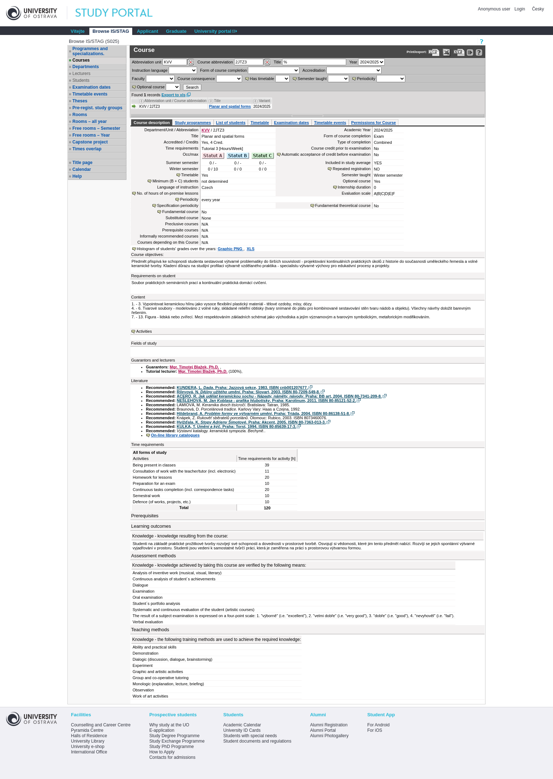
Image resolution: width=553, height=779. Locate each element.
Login (519, 9)
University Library (87, 741)
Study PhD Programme (171, 746)
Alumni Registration (329, 724)
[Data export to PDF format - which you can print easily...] (434, 52)
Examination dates (91, 87)
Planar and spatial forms (230, 107)
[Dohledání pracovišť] (191, 62)
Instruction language (150, 70)
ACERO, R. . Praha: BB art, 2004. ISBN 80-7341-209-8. (279, 396)
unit (146, 62)
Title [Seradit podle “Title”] (217, 101)
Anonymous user (495, 9)
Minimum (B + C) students (175, 181)
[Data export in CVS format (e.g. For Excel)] (459, 52)
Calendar (81, 169)
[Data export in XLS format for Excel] (446, 52)
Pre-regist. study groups (97, 107)
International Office (89, 751)
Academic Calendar (242, 724)
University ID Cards (241, 730)
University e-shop (87, 746)
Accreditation (314, 70)
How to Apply (161, 751)
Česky (538, 9)
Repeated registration (351, 169)
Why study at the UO (169, 724)
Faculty (138, 78)
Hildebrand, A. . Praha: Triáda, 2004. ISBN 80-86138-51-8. (263, 413)
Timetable (259, 122)
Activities (144, 331)
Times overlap (86, 148)
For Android (378, 724)
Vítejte (78, 31)
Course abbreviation (215, 62)
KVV (206, 130)
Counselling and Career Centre (100, 724)
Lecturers (81, 73)
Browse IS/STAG (111, 31)
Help (77, 176)
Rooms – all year (89, 121)
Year (353, 62)
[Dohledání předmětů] (267, 62)
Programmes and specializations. (90, 51)
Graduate (176, 31)
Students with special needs (250, 735)
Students (80, 80)
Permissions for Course (373, 122)
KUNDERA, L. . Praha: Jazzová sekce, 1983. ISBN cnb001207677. (242, 387)
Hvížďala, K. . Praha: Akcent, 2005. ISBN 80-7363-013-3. (251, 422)
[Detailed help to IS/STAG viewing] (479, 52)
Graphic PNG (231, 249)
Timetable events (89, 94)
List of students (231, 122)
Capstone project (90, 142)
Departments (85, 66)
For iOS (374, 730)
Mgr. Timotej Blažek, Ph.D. (194, 367)
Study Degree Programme (174, 735)
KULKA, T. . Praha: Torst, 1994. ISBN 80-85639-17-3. (236, 426)
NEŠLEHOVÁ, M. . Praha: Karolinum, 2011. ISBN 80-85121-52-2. (266, 400)
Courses (81, 60)
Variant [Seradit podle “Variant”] (264, 101)
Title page (82, 162)
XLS (250, 249)
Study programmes (193, 122)
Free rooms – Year (91, 135)
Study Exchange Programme (176, 741)
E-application (161, 730)
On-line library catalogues (175, 435)
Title (277, 62)
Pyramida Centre (87, 730)
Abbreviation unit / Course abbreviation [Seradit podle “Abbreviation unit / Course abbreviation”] (175, 101)
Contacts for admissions (172, 757)
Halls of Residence (89, 735)
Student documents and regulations (257, 741)
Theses (79, 100)
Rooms (79, 114)
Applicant (147, 31)
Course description (152, 122)
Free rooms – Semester (96, 128)
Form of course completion (223, 70)
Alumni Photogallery (329, 735)
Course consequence (196, 78)
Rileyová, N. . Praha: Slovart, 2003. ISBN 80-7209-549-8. (248, 392)
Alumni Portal (323, 730)
